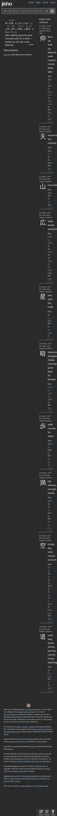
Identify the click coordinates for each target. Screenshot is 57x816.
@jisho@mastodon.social (26, 712)
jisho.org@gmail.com (11, 714)
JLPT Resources (38, 786)
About (38, 2)
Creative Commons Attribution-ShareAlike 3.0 (23, 778)
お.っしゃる (50, 94)
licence (6, 734)
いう (50, 676)
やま (50, 192)
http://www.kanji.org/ (18, 759)
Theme (45, 2)
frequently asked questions (13, 717)
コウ (50, 118)
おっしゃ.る (50, 103)
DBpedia (28, 776)
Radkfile (41, 727)
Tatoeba (31, 739)
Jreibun (31, 44)
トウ (50, 688)
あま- (50, 162)
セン (50, 204)
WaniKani (9, 749)
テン (50, 168)
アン (50, 408)
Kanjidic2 (25, 727)
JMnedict (32, 727)
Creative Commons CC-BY (17, 742)
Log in (52, 2)
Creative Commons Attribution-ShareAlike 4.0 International (30, 761)
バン (50, 527)
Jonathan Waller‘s (26, 786)
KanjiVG (38, 766)
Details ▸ (50, 121)
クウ (50, 618)
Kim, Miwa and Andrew (33, 709)
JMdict (18, 727)
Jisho (6, 4)
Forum (31, 2)
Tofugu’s (33, 746)
